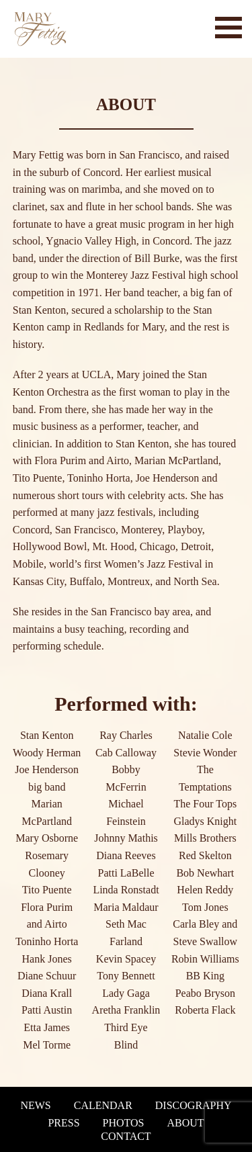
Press (63, 1123)
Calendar (103, 1105)
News (35, 1105)
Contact (126, 1136)
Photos (123, 1123)
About (185, 1123)
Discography (193, 1105)
